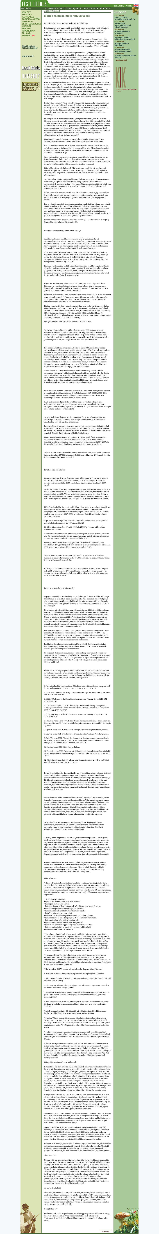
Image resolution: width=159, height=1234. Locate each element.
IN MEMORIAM (28, 31)
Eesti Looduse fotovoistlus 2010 (29, 47)
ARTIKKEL (27, 26)
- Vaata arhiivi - (121, 60)
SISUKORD (27, 15)
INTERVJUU (27, 21)
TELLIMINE (119, 6)
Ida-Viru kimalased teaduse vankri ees (123, 50)
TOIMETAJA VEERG (31, 19)
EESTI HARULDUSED (31, 24)
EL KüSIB (26, 33)
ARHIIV (129, 6)
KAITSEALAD (28, 17)
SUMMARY (27, 35)
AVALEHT (26, 12)
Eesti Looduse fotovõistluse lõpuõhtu (125, 18)
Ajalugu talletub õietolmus (122, 44)
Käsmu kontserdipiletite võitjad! (125, 56)
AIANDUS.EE (27, 56)
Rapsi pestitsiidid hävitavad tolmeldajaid (125, 38)
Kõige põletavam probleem (122, 32)
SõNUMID (26, 28)
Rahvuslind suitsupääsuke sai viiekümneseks (123, 25)
